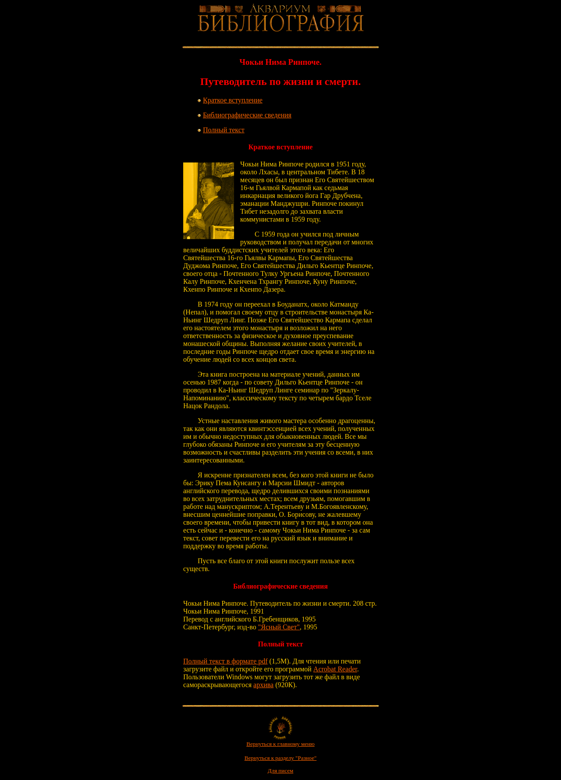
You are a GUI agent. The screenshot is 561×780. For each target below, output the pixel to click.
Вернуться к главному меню (280, 741)
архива (263, 684)
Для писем (280, 770)
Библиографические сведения (247, 115)
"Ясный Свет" (279, 627)
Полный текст (224, 130)
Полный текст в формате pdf (225, 661)
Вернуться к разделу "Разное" (281, 758)
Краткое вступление (233, 100)
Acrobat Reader (335, 669)
